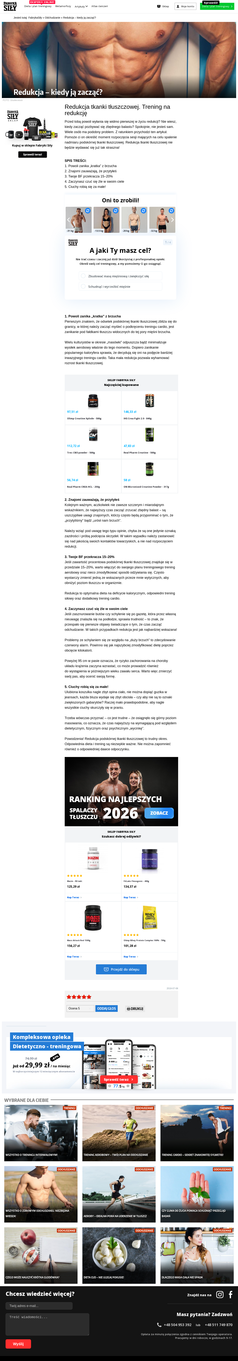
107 (207, 1339)
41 (158, 1334)
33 (129, 1334)
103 (186, 1339)
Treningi (44, 1284)
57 (218, 1334)
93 (143, 1339)
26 (103, 1334)
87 (121, 1339)
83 (106, 1339)
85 (114, 1339)
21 (84, 1334)
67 (47, 1339)
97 (158, 1339)
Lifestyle (93, 1301)
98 (162, 1339)
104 (191, 1339)
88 (125, 1339)
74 (73, 1339)
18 (73, 1334)
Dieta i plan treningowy (38, 5)
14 (58, 1334)
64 (36, 1339)
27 (106, 1334)
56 (214, 1334)
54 (207, 1334)
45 (173, 1334)
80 (95, 1339)
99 (166, 1339)
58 (222, 1334)
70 (58, 1339)
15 (62, 1334)
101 (176, 1339)
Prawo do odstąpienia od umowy (102, 1348)
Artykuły (81, 6)
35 (136, 1334)
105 (196, 1339)
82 (103, 1339)
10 (43, 1334)
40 (155, 1334)
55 (210, 1334)
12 (50, 1334)
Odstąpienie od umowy (142, 1348)
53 (203, 1334)
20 (80, 1334)
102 (181, 1339)
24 (95, 1334)
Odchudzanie (96, 1290)
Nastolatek (94, 1295)
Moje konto (95, 1284)
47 (181, 1334)
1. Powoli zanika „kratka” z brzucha (91, 166)
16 (65, 1334)
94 (147, 1339)
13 (54, 1334)
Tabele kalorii (146, 1295)
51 (195, 1334)
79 (91, 1339)
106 (202, 1339)
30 (117, 1334)
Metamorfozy (63, 6)
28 (110, 1334)
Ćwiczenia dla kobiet (150, 1273)
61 (24, 1339)
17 (69, 1334)
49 (188, 1334)
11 (47, 1334)
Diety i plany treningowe (53, 1273)
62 (28, 1339)
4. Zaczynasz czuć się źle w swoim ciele (94, 181)
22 (88, 1334)
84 (110, 1339)
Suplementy (46, 1295)
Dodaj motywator (148, 1290)
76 (80, 1339)
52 (199, 1334)
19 (76, 1334)
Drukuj (135, 929)
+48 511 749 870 (218, 1233)
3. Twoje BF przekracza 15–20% (89, 176)
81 (99, 1339)
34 (132, 1334)
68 (50, 1339)
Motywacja (144, 1284)
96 (155, 1339)
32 (125, 1334)
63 (32, 1339)
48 (184, 1334)
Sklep (42, 1278)
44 (169, 1334)
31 (121, 1334)
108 (212, 1339)
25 (99, 1334)
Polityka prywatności (152, 1323)
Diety (42, 1290)
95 (151, 1339)
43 (166, 1334)
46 (177, 1334)
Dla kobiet (94, 1278)
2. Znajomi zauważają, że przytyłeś (91, 171)
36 (140, 1334)
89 (129, 1339)
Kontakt (117, 1323)
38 (147, 1334)
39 (151, 1334)
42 (162, 1334)
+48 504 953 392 (177, 1233)
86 (117, 1339)
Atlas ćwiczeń (99, 6)
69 (54, 1339)
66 (43, 1339)
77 (84, 1339)
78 (88, 1339)
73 (69, 1339)
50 (192, 1334)
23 (91, 1334)
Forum (141, 1306)
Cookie (130, 1323)
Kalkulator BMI (146, 1278)
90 (132, 1339)
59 (225, 1334)
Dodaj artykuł (81, 1323)
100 (170, 1339)
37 (143, 1334)
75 (76, 1339)
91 (136, 1339)
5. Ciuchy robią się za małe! (85, 187)
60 (229, 1334)
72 (65, 1339)
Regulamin (101, 1323)
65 (39, 1339)
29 (114, 1334)
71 (62, 1339)
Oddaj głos (106, 928)
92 (140, 1339)
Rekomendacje (146, 1301)
